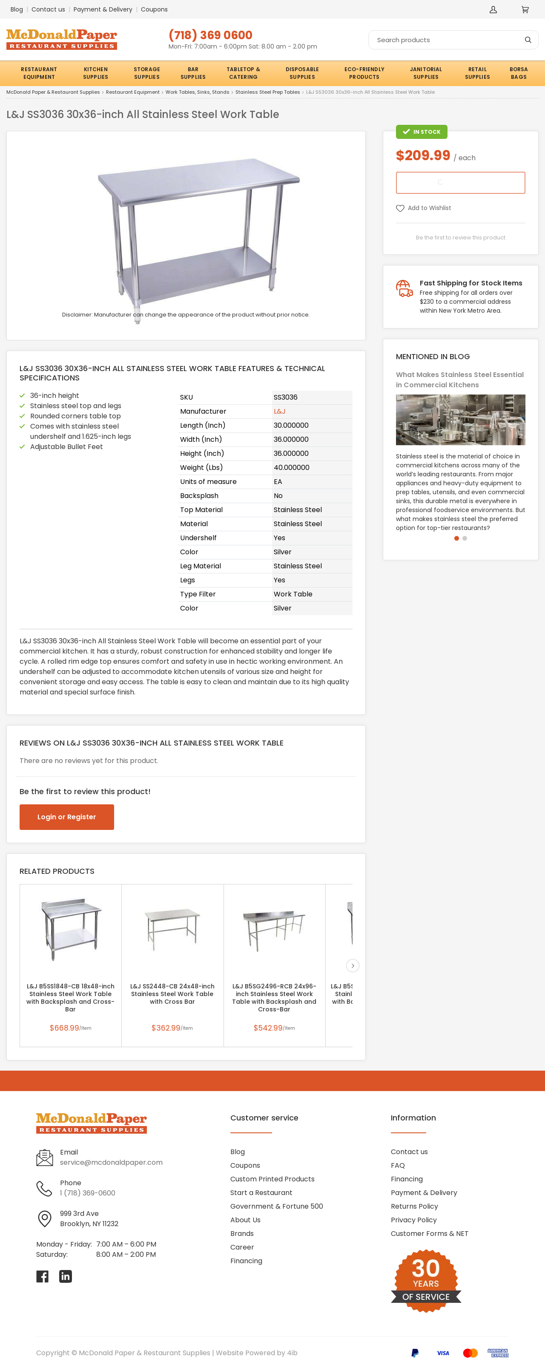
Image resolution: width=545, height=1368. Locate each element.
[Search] (453, 39)
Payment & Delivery (103, 9)
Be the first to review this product (460, 237)
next (352, 965)
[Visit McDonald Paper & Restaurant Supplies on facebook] (42, 1276)
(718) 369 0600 (210, 35)
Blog (17, 9)
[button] (456, 538)
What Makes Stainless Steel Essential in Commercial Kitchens (460, 380)
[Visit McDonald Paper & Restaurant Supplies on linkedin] (65, 1276)
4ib (292, 1353)
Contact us (48, 9)
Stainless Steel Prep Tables (267, 92)
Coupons (154, 9)
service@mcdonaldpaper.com (111, 1162)
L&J (280, 411)
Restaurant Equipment (133, 92)
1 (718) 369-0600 (87, 1193)
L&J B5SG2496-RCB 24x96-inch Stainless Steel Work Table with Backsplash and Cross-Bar (274, 997)
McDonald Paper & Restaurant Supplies (53, 92)
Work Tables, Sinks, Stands (197, 92)
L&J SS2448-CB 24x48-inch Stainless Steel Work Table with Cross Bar (172, 993)
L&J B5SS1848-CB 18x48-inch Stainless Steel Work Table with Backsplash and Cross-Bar (70, 997)
